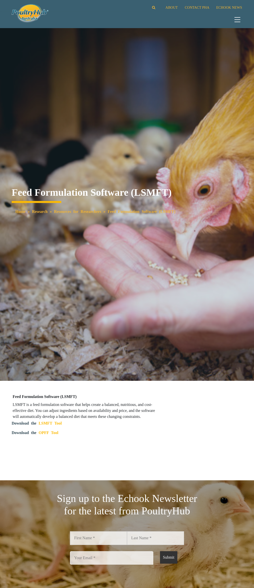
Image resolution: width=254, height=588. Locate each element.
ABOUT (171, 7)
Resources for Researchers (77, 211)
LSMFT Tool (50, 423)
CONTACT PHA (197, 7)
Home (20, 211)
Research (40, 211)
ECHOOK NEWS (229, 7)
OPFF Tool (49, 433)
